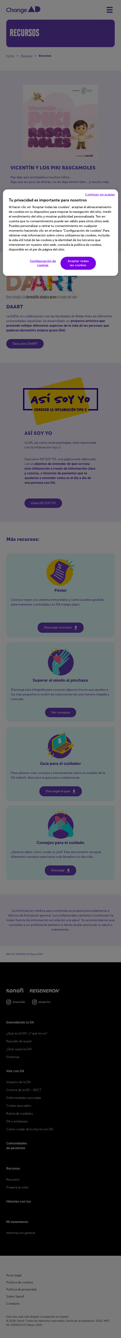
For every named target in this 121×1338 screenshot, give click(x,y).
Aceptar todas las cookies (78, 263)
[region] (60, 232)
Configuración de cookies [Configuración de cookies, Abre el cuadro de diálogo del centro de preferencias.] (43, 263)
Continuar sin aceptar (100, 194)
